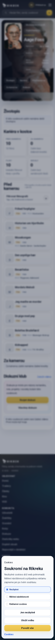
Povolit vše (27, 628)
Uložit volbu (27, 620)
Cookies (8, 634)
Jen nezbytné (27, 612)
